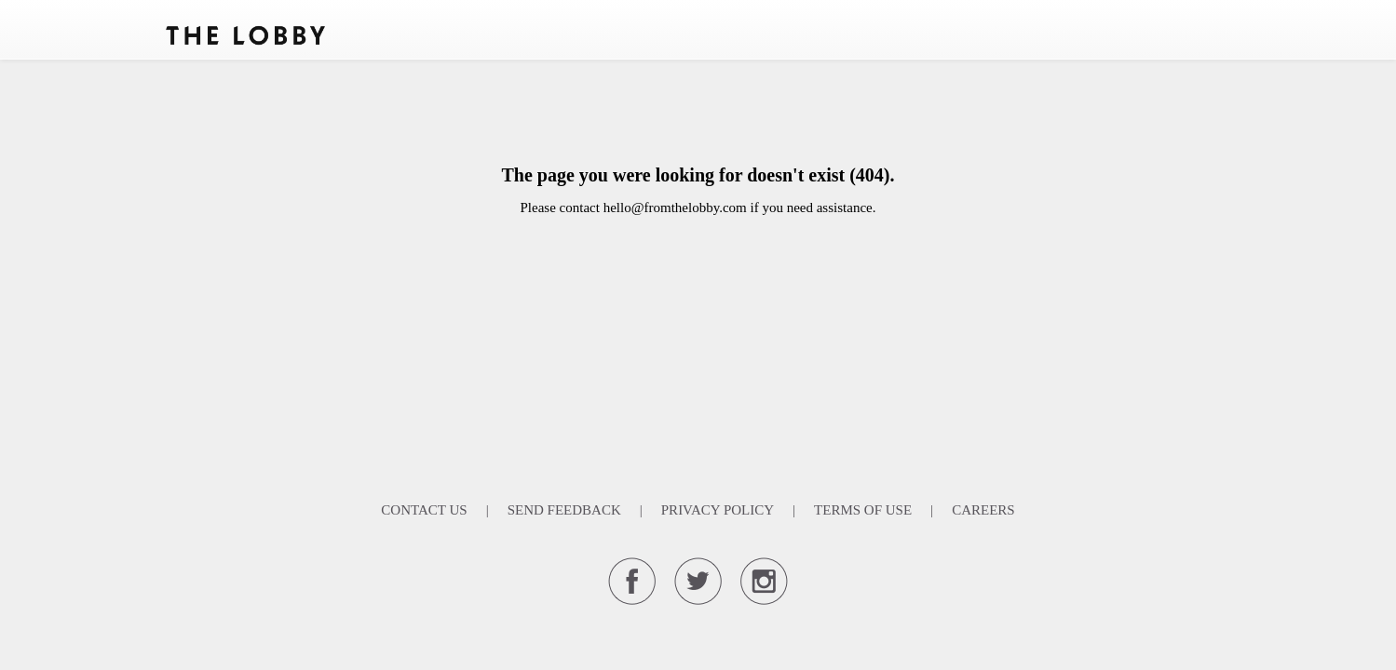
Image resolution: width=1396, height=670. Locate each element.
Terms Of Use (863, 509)
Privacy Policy (717, 509)
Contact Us (424, 509)
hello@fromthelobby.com (675, 207)
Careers (983, 509)
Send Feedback (564, 509)
